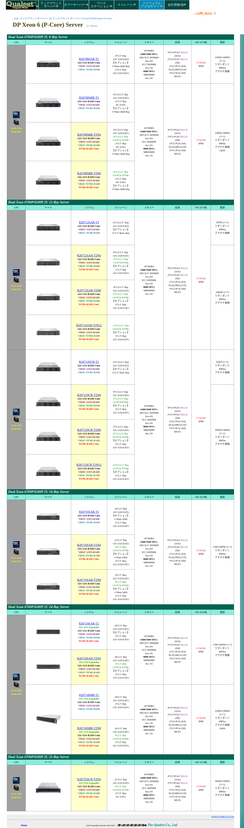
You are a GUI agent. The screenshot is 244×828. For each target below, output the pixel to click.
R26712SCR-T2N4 (89, 395)
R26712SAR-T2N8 (89, 290)
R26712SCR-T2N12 (89, 464)
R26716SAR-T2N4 (89, 545)
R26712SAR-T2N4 (89, 255)
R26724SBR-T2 (89, 695)
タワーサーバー (76, 4)
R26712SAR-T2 (89, 222)
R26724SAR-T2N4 (89, 658)
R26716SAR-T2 (89, 511)
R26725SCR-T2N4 (89, 779)
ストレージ (126, 4)
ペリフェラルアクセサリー (151, 4)
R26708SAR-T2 (89, 59)
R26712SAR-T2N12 (89, 325)
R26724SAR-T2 (89, 623)
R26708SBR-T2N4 (89, 134)
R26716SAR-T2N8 (89, 580)
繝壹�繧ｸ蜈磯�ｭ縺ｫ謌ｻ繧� (222, 817)
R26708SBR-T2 (89, 97)
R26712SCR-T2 (89, 361)
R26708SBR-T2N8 (89, 173)
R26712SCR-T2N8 (89, 430)
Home (24, 825)
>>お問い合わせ (202, 13)
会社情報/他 (177, 4)
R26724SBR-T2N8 (89, 728)
